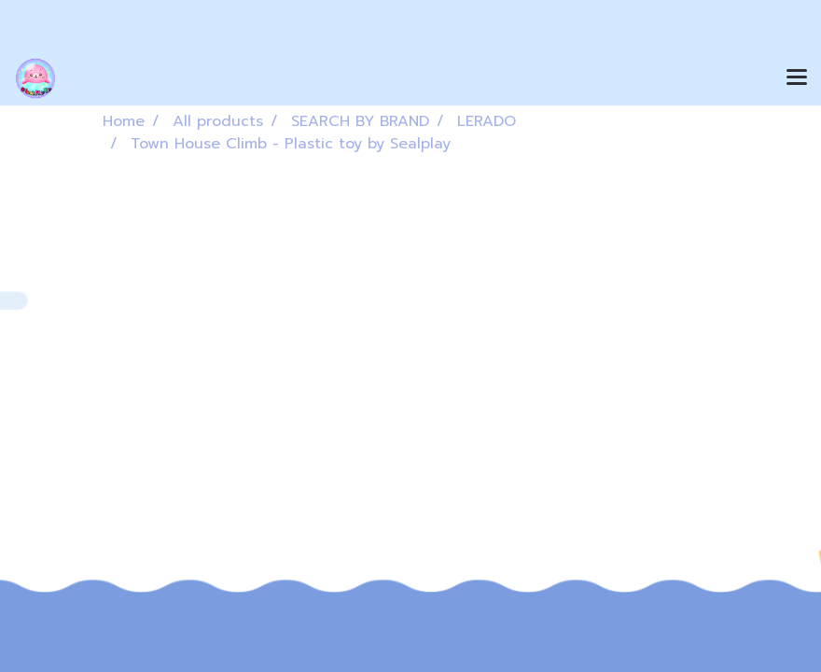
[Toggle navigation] (796, 78)
